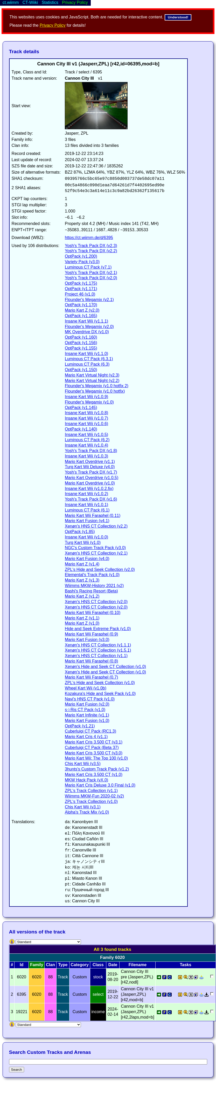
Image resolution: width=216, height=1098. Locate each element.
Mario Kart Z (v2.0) (82, 310)
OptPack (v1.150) (81, 369)
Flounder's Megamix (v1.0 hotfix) (95, 391)
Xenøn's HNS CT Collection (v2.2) (96, 526)
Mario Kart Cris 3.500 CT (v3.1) (93, 742)
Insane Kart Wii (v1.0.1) (86, 504)
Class (98, 965)
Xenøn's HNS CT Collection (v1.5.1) (98, 650)
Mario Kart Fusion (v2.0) (87, 704)
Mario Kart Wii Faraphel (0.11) (92, 515)
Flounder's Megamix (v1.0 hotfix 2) (96, 386)
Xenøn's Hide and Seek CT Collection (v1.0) (105, 666)
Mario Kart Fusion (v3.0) (87, 639)
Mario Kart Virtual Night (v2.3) (92, 375)
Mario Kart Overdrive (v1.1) (90, 461)
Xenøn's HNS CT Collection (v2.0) (96, 601)
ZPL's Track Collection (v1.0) (91, 801)
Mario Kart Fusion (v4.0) (87, 558)
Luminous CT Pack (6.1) (87, 510)
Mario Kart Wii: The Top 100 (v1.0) (96, 758)
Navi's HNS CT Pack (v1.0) (90, 699)
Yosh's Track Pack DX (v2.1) (91, 272)
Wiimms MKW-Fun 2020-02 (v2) (94, 796)
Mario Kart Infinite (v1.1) (87, 715)
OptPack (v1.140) (81, 429)
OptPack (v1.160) (81, 337)
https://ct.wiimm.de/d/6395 (89, 237)
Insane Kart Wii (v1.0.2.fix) (89, 488)
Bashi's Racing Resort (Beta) (91, 591)
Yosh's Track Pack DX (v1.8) (91, 450)
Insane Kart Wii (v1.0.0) (86, 537)
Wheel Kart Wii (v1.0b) (85, 688)
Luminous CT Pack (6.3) (87, 364)
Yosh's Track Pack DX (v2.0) (91, 278)
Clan (50, 965)
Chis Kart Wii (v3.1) (83, 807)
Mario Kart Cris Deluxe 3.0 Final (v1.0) (100, 785)
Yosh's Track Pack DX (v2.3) (91, 245)
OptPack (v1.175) (81, 283)
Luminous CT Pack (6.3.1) (89, 359)
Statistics (50, 2)
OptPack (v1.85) (80, 531)
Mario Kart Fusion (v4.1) (87, 521)
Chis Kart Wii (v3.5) (83, 763)
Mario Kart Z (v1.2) (82, 596)
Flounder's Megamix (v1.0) (89, 402)
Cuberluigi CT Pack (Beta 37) (92, 747)
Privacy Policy (53, 25)
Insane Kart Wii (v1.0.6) (86, 423)
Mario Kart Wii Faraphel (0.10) (92, 612)
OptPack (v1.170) (81, 305)
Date (112, 965)
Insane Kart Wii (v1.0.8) (86, 413)
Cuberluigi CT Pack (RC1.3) (90, 731)
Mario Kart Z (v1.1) (82, 618)
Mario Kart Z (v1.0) (82, 623)
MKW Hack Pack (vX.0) (86, 780)
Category (80, 965)
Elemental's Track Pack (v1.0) (92, 574)
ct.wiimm (11, 2)
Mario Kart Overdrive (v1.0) (90, 483)
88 (50, 977)
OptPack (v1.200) (81, 256)
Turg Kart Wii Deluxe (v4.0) (90, 467)
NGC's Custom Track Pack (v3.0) (95, 547)
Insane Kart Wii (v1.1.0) (86, 353)
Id (21, 965)
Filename (138, 965)
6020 (36, 977)
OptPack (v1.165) (81, 315)
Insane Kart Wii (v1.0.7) (86, 418)
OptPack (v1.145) (81, 407)
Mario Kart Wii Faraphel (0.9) (91, 634)
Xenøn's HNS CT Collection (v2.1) (96, 553)
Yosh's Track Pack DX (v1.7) (91, 472)
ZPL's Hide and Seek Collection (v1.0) (100, 682)
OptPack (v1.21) (80, 726)
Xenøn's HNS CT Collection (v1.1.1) (98, 645)
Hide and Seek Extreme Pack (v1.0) (98, 628)
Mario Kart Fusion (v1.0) (87, 720)
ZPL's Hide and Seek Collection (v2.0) (100, 569)
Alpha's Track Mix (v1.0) (87, 812)
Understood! (178, 17)
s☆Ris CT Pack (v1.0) (85, 709)
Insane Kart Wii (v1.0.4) (86, 445)
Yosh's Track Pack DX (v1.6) (91, 499)
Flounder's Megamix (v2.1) (89, 299)
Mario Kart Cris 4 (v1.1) (86, 736)
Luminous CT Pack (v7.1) (88, 267)
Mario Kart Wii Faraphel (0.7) (91, 677)
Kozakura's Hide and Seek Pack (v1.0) (100, 693)
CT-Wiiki (30, 2)
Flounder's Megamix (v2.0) (89, 326)
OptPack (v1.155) (81, 348)
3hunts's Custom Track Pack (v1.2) (97, 769)
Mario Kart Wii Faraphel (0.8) (91, 661)
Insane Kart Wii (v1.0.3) (86, 456)
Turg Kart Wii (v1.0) (83, 542)
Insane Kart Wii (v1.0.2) (86, 494)
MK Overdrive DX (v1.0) (87, 332)
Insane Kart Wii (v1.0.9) (86, 396)
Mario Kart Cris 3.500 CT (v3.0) (93, 753)
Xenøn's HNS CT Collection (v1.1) (96, 655)
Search (16, 1070)
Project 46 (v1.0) (80, 294)
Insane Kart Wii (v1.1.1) (86, 321)
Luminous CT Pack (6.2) (87, 440)
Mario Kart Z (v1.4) (82, 564)
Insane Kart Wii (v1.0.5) (86, 434)
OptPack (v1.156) (81, 342)
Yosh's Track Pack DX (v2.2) (91, 251)
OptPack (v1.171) (81, 289)
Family (36, 965)
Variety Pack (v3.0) (82, 262)
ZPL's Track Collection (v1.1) (91, 790)
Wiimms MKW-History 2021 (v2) (94, 585)
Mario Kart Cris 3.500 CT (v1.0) (93, 774)
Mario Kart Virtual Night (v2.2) (92, 380)
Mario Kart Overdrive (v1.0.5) (91, 477)
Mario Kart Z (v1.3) (82, 580)
